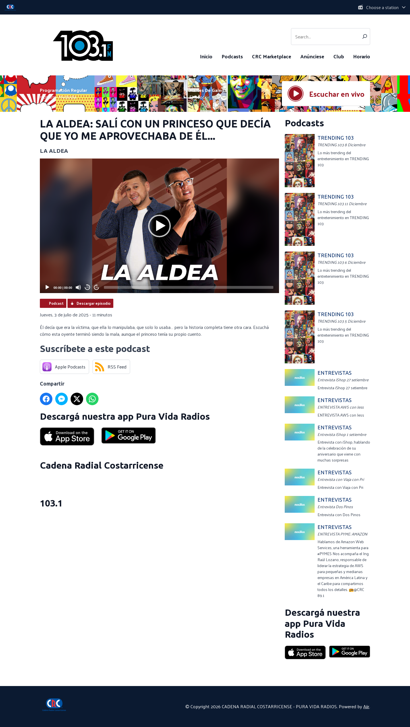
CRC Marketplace (271, 56)
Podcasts (232, 56)
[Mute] (78, 287)
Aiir (366, 706)
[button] (159, 226)
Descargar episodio (93, 303)
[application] (159, 225)
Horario (361, 56)
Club (338, 56)
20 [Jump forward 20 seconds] (96, 287)
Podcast (56, 303)
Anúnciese (312, 56)
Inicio (206, 56)
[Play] (47, 287)
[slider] (188, 287)
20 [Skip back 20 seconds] (87, 287)
